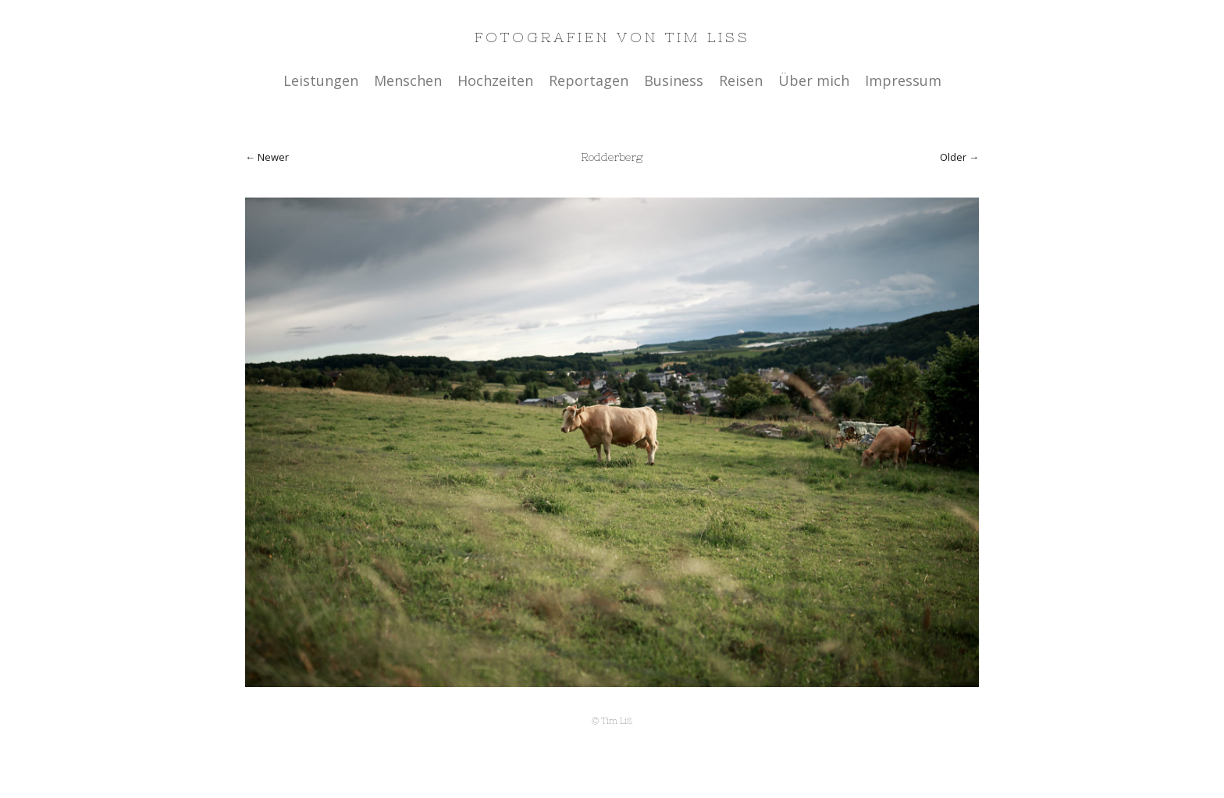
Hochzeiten (495, 80)
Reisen (741, 80)
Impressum (903, 80)
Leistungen (320, 80)
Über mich (813, 80)
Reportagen (588, 80)
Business (673, 80)
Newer (273, 157)
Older (953, 157)
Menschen (408, 80)
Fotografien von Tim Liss (612, 37)
